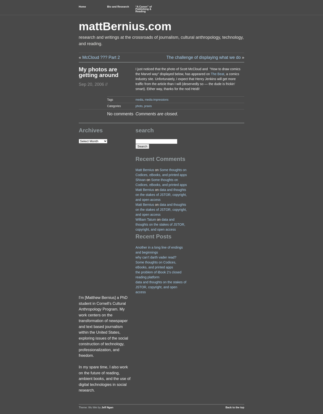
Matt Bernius (144, 170)
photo (139, 106)
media (139, 99)
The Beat (217, 74)
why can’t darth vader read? (155, 257)
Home (82, 6)
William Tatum (145, 219)
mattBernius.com (125, 26)
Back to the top (235, 407)
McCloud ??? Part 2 (101, 57)
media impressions (156, 99)
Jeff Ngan (107, 407)
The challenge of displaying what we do (203, 57)
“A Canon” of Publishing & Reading (143, 9)
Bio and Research (118, 6)
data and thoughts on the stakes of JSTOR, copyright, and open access (161, 195)
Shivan (140, 180)
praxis (148, 106)
